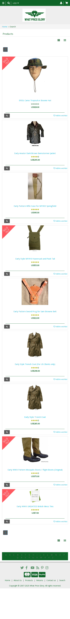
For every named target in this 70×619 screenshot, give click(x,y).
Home (4, 26)
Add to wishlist (60, 115)
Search (62, 580)
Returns (39, 580)
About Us (18, 580)
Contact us (51, 580)
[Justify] (65, 40)
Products (29, 580)
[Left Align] (59, 40)
